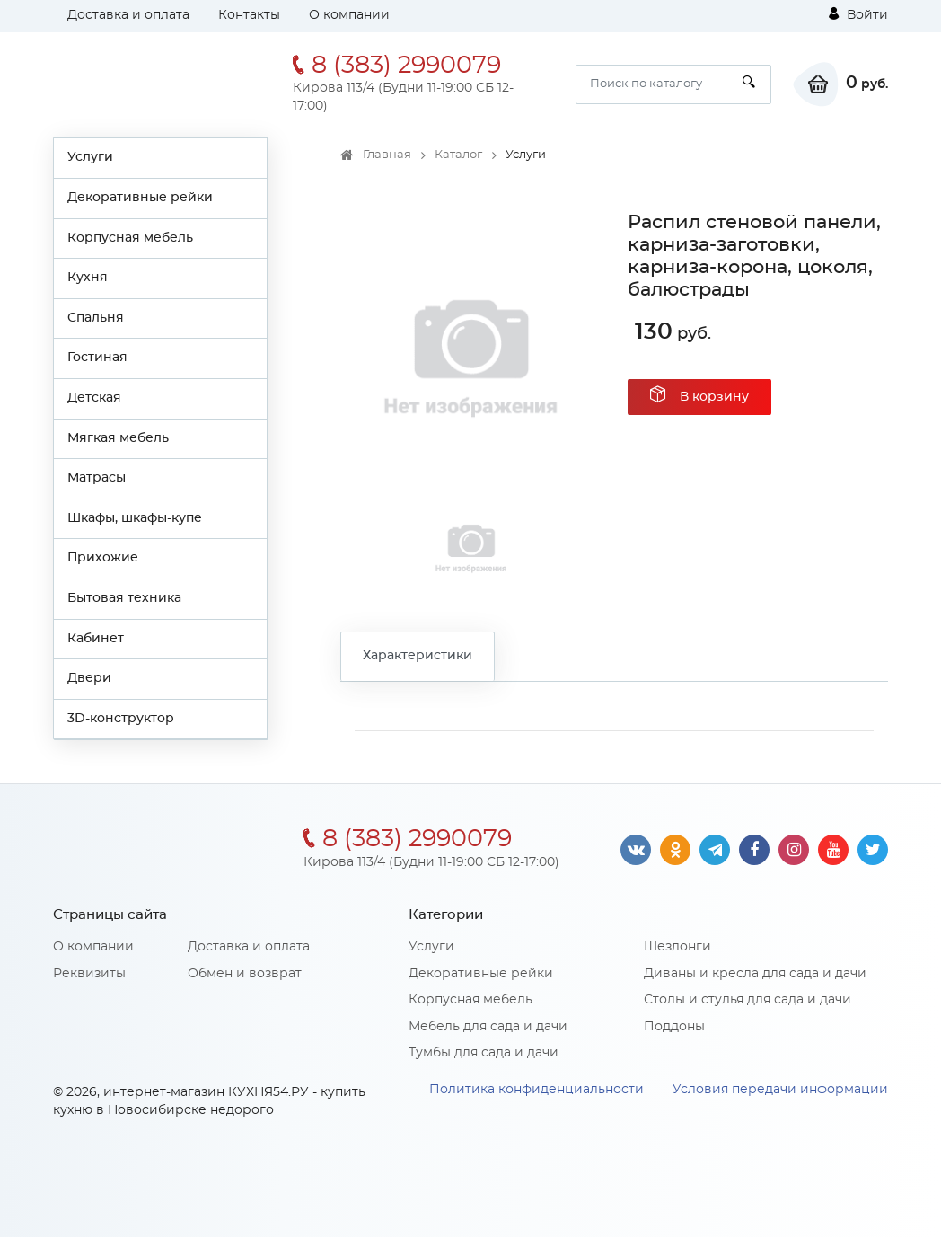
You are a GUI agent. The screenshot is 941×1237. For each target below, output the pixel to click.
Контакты (249, 15)
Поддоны (674, 1027)
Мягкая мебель (118, 438)
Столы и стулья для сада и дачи (747, 1000)
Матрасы (96, 478)
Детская (94, 398)
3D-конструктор (120, 718)
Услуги (90, 157)
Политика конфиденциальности (536, 1089)
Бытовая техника (124, 598)
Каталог (458, 155)
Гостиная (97, 357)
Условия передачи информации (780, 1089)
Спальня (95, 318)
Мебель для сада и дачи (488, 1027)
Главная (387, 155)
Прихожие (102, 558)
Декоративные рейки (140, 197)
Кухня (87, 277)
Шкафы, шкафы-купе (134, 518)
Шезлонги (677, 947)
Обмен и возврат (245, 974)
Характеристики (417, 655)
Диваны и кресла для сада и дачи (755, 974)
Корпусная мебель (130, 238)
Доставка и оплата (128, 15)
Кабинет (95, 638)
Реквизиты (89, 974)
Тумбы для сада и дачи (483, 1053)
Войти (858, 14)
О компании (349, 15)
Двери (89, 678)
